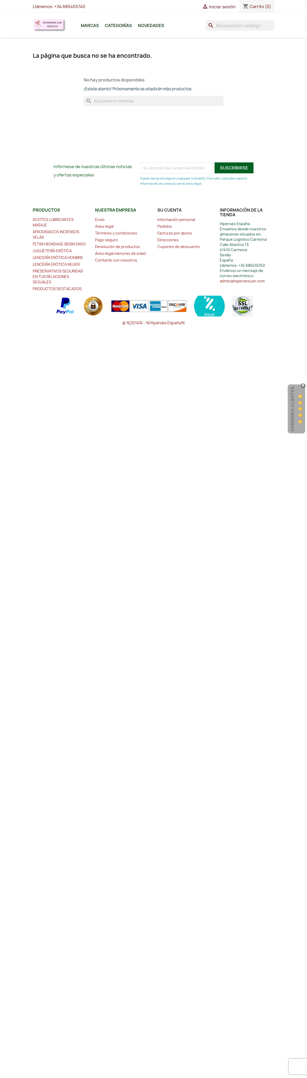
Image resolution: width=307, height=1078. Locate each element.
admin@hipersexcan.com (242, 280)
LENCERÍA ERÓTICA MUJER (56, 264)
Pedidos (164, 226)
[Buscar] (240, 25)
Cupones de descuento (178, 246)
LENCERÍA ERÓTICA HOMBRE (58, 257)
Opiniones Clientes (292, 408)
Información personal (176, 219)
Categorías (118, 25)
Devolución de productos (117, 246)
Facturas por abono (174, 233)
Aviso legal (104, 226)
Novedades (151, 25)
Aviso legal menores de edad (120, 253)
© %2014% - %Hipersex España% (153, 323)
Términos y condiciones (116, 233)
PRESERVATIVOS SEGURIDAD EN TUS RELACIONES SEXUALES (58, 276)
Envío (100, 219)
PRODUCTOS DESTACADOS (57, 288)
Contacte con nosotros (116, 260)
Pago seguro (106, 239)
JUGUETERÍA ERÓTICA (52, 250)
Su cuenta (169, 210)
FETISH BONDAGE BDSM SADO (59, 244)
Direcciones (168, 239)
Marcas (90, 25)
